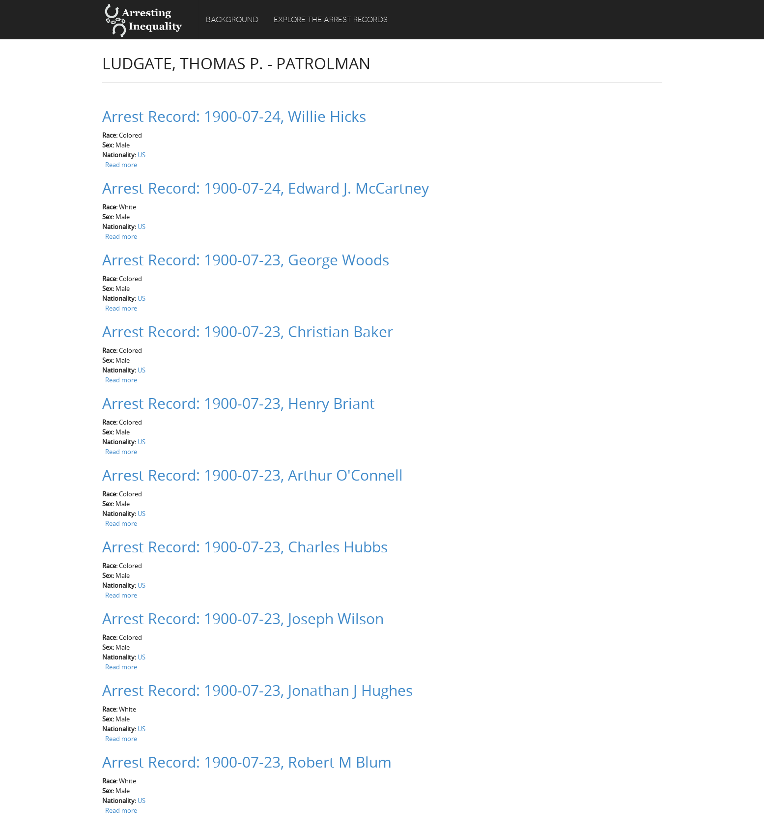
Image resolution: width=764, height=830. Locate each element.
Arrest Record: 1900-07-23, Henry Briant (238, 403)
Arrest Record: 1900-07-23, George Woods (245, 260)
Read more (121, 164)
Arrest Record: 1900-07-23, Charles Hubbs (245, 547)
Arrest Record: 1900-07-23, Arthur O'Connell (252, 475)
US (141, 154)
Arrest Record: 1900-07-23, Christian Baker (247, 332)
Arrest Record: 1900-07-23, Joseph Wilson (243, 619)
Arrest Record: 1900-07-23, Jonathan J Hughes (257, 690)
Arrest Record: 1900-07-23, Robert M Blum (247, 762)
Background (232, 19)
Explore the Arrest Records (331, 19)
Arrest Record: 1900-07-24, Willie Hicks (234, 116)
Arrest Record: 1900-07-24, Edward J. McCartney (265, 188)
